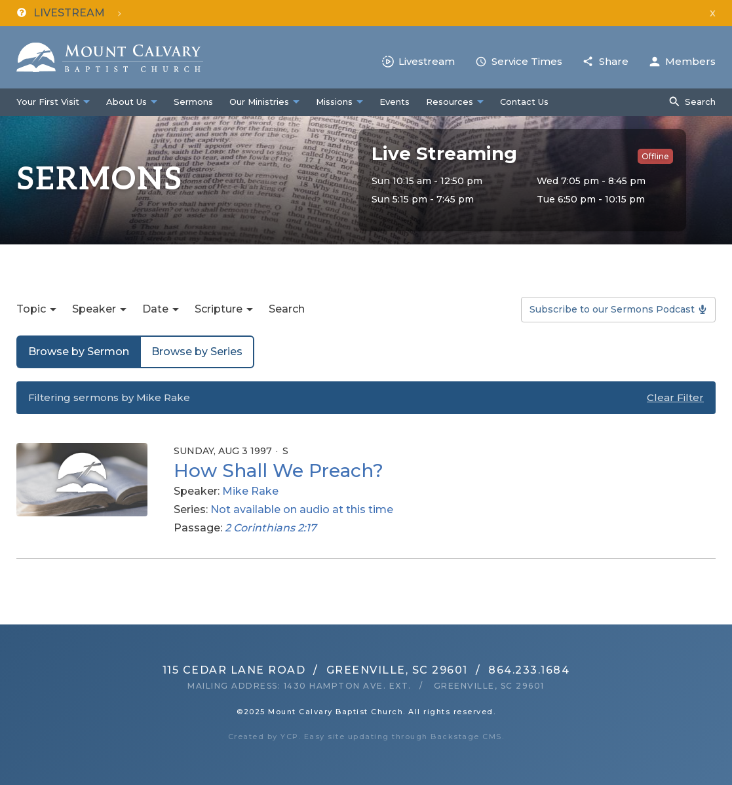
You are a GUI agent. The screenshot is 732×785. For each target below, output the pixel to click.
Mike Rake (250, 491)
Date (155, 309)
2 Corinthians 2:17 (271, 528)
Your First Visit (47, 101)
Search (700, 101)
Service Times (526, 61)
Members (690, 61)
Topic (31, 309)
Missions (334, 101)
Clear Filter (675, 397)
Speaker (94, 309)
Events (394, 101)
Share (613, 61)
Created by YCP (263, 736)
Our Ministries (259, 101)
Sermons (193, 101)
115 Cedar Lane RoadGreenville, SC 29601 (315, 670)
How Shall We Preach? (278, 470)
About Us (126, 101)
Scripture (218, 309)
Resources (449, 101)
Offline (655, 156)
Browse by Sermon (78, 351)
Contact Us (524, 101)
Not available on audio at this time (301, 509)
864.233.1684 (528, 670)
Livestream (426, 61)
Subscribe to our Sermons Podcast (612, 309)
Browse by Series (196, 351)
